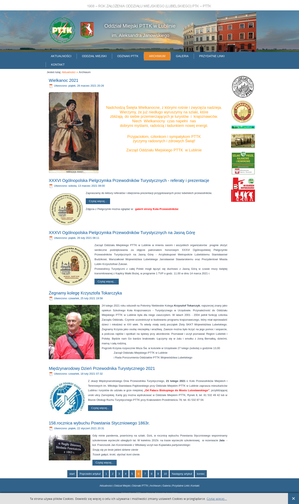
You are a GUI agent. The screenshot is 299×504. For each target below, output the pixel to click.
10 (165, 473)
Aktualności (61, 56)
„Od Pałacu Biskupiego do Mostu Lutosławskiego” (177, 390)
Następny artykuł (182, 473)
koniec (201, 473)
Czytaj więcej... (98, 201)
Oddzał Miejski (122, 485)
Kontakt (58, 64)
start (72, 473)
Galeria (182, 56)
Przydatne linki (212, 56)
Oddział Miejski (94, 56)
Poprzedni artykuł (90, 473)
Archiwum (157, 56)
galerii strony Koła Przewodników (156, 209)
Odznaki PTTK (127, 56)
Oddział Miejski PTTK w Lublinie (140, 26)
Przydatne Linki (180, 485)
